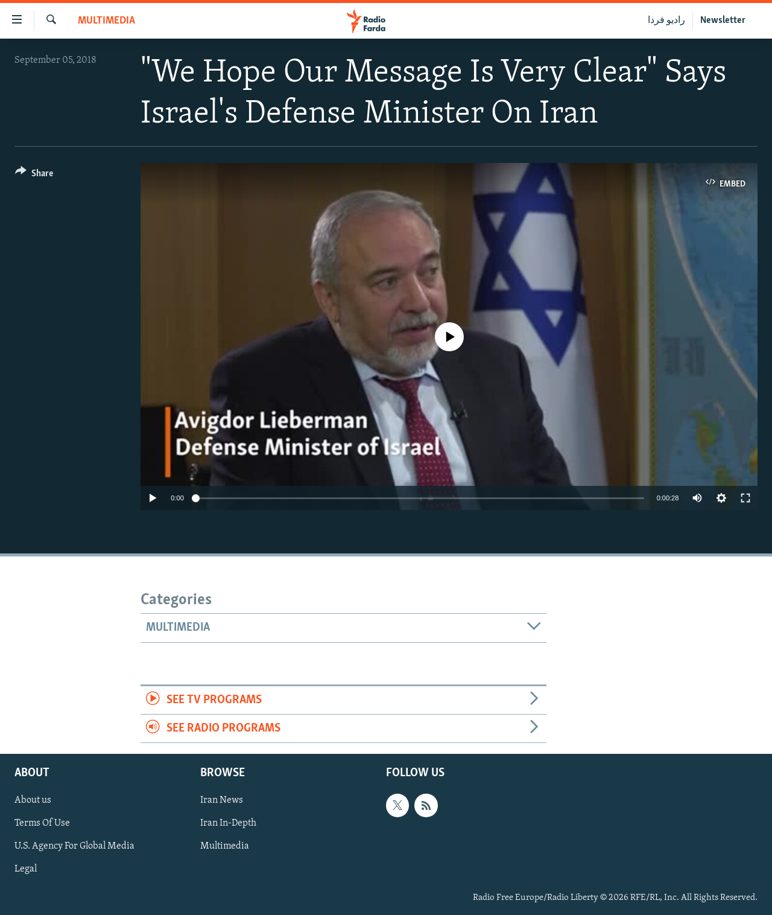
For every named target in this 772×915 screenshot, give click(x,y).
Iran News (221, 801)
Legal (25, 870)
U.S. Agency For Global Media (74, 847)
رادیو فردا (666, 20)
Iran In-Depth (228, 824)
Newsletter (722, 20)
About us (32, 801)
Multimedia (106, 21)
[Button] (34, 175)
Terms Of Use (42, 824)
